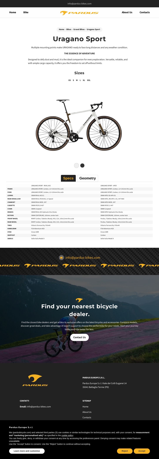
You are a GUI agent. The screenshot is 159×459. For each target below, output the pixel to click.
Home (12, 12)
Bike (25, 12)
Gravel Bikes (79, 29)
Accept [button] (141, 451)
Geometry (87, 178)
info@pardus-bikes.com (79, 3)
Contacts (145, 12)
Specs (68, 178)
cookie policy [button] (67, 435)
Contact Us (79, 337)
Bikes (68, 29)
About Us (127, 12)
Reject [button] (125, 451)
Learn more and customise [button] (27, 451)
